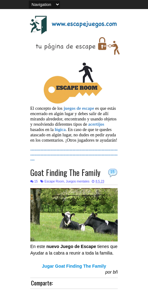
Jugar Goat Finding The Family (74, 266)
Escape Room (54, 181)
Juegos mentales (78, 181)
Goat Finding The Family (65, 172)
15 (112, 172)
